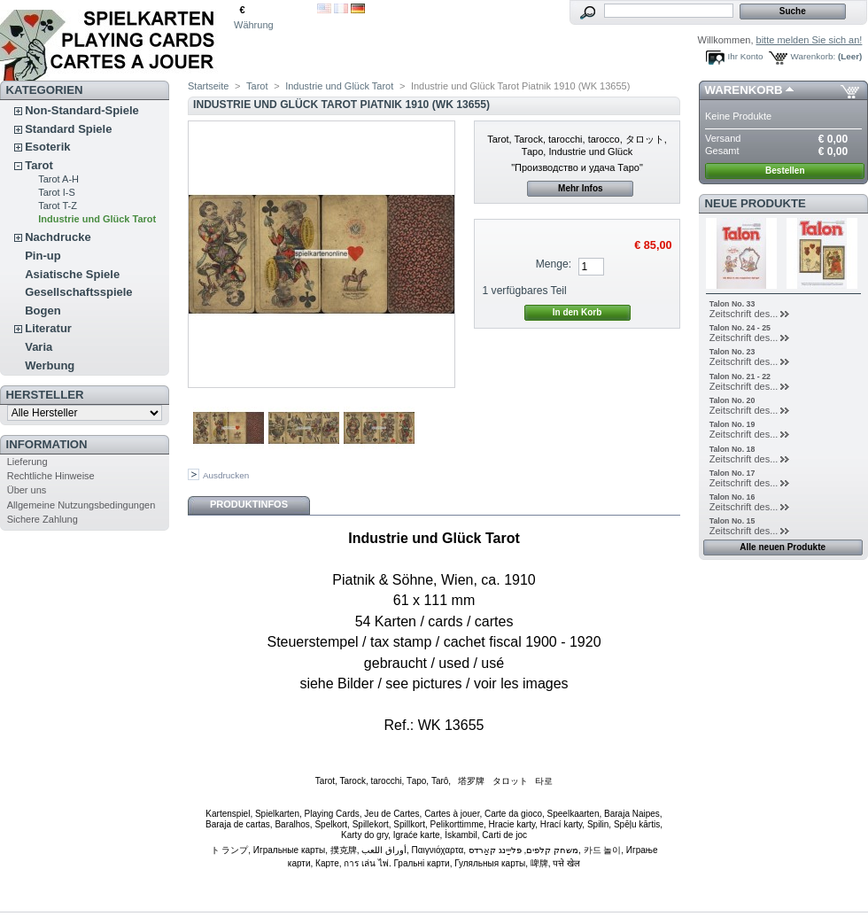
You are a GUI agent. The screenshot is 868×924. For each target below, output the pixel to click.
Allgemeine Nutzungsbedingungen (81, 505)
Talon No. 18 (732, 449)
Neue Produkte (755, 203)
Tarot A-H (58, 179)
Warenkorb (744, 90)
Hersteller (45, 394)
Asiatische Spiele (72, 274)
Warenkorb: (813, 56)
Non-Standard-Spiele (82, 110)
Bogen (42, 310)
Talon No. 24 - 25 (740, 327)
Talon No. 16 (732, 497)
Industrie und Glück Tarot (97, 219)
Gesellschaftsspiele (78, 292)
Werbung (49, 365)
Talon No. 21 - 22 (740, 376)
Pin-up (42, 255)
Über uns (27, 490)
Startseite (208, 86)
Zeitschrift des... (744, 313)
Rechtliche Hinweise (51, 475)
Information (47, 444)
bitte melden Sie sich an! (809, 40)
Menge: (553, 264)
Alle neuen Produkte (782, 547)
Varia (38, 346)
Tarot (39, 165)
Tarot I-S (56, 192)
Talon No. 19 (732, 424)
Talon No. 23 (732, 351)
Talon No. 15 (732, 520)
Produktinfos (249, 504)
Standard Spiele (68, 129)
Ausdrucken (226, 475)
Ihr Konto (745, 56)
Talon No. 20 (732, 400)
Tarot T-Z (57, 205)
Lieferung (27, 461)
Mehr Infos (580, 188)
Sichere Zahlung (42, 519)
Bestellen (784, 170)
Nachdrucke (57, 237)
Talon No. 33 (732, 303)
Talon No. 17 (732, 473)
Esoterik (47, 146)
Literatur (48, 328)
